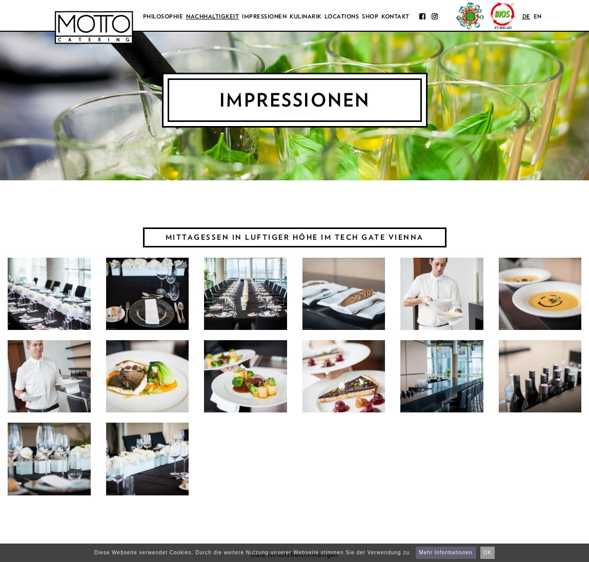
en (538, 16)
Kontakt (395, 16)
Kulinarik (305, 16)
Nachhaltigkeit (212, 16)
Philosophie (163, 16)
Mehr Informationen (446, 552)
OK (487, 552)
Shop (370, 16)
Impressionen (264, 16)
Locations (341, 16)
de (526, 16)
